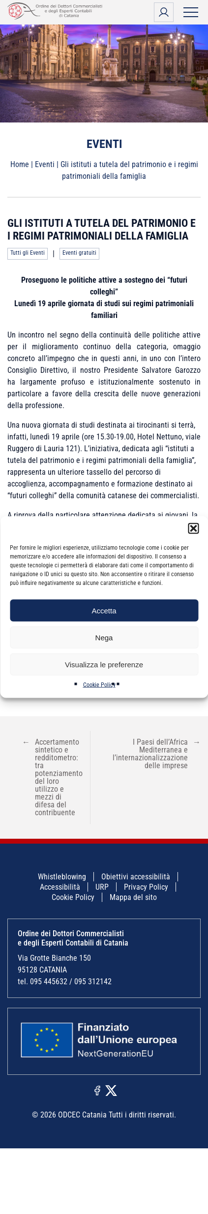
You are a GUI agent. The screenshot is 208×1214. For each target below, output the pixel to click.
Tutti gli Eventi (27, 252)
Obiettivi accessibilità (135, 876)
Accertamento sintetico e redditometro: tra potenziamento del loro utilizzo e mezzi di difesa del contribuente (52, 777)
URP (102, 887)
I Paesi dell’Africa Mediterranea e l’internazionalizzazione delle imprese (157, 753)
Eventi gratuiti (79, 252)
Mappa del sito (133, 897)
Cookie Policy (99, 684)
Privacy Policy (146, 887)
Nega (104, 637)
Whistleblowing (62, 876)
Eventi (45, 164)
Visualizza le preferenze (104, 664)
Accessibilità (60, 887)
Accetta (103, 610)
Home (19, 164)
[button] (193, 529)
